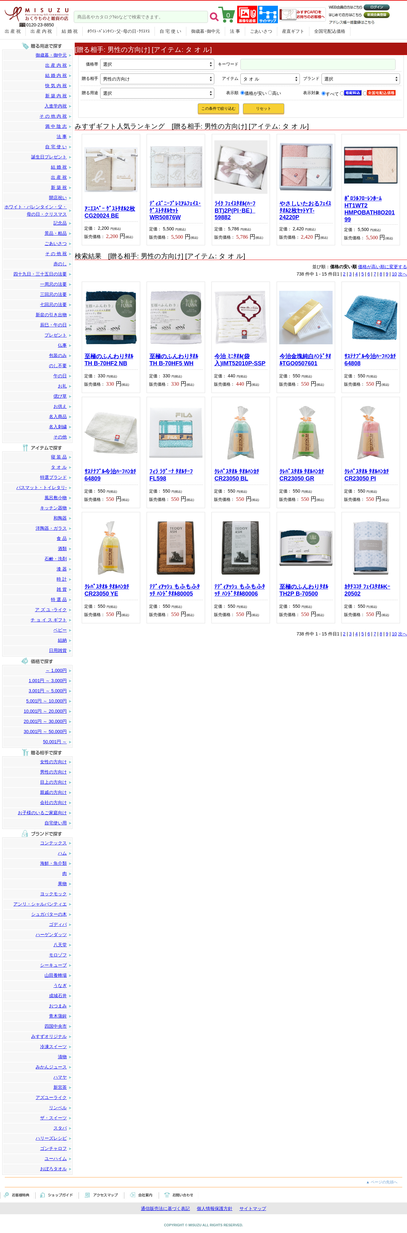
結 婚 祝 (70, 31)
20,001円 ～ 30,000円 (45, 721)
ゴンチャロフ (53, 1148)
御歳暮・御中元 (51, 55)
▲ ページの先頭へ (381, 1182)
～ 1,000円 (56, 670)
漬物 (62, 1056)
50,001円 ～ (55, 741)
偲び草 (60, 396)
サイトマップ (252, 1208)
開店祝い (58, 197)
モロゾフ (58, 954)
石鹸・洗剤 (56, 558)
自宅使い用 (56, 822)
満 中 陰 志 (56, 126)
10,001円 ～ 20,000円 (45, 711)
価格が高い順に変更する (382, 266)
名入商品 (58, 416)
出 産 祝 (13, 31)
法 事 (235, 31)
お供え (60, 406)
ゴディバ (58, 924)
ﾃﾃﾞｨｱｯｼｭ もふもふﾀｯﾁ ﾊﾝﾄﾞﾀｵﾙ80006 (239, 590)
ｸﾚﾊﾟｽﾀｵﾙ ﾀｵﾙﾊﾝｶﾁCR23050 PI (366, 475)
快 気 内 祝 (56, 85)
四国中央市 (56, 1026)
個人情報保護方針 (214, 1208)
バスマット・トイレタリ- (41, 487)
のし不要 (58, 365)
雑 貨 (62, 589)
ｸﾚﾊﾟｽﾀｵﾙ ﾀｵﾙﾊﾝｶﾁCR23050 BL (236, 475)
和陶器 (60, 518)
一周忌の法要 (53, 284)
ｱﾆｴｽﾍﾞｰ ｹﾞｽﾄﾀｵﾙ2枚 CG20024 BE (110, 212)
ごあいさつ (261, 31)
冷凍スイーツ (53, 1046)
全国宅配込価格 (329, 31)
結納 (62, 640)
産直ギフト (293, 31)
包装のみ (58, 355)
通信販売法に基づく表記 (165, 1208)
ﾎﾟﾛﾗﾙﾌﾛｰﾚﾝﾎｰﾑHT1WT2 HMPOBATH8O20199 (369, 208)
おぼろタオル (53, 1168)
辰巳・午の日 (53, 324)
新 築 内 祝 (56, 95)
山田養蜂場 (56, 975)
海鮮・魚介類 (53, 863)
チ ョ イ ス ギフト (49, 619)
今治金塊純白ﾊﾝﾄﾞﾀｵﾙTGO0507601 (305, 360)
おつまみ (58, 1005)
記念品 (60, 223)
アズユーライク (51, 1097)
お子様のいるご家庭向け (42, 812)
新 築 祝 (59, 187)
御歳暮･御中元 (205, 31)
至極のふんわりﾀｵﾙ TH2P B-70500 (303, 590)
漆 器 (62, 568)
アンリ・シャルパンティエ (40, 904)
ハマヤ (60, 1077)
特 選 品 (59, 599)
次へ (402, 274)
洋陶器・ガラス (51, 528)
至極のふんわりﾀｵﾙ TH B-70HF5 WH (173, 360)
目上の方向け (53, 782)
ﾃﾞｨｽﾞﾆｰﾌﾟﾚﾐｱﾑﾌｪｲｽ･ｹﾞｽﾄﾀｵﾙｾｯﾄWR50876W (175, 210)
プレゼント (56, 335)
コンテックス (53, 842)
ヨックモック (53, 893)
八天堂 (60, 944)
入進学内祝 (56, 106)
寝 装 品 (59, 456)
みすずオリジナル (49, 1036)
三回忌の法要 (53, 294)
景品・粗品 (56, 233)
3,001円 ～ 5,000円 (48, 690)
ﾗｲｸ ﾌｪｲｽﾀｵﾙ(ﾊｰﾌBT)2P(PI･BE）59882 (235, 210)
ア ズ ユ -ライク (51, 609)
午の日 (60, 375)
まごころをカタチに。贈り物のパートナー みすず (36, 11)
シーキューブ (53, 965)
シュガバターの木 (49, 914)
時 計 (62, 579)
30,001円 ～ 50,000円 (45, 731)
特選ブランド (53, 477)
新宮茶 (60, 1087)
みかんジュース (51, 1066)
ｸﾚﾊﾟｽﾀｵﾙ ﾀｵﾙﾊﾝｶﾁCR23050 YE (107, 590)
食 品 (62, 538)
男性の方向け (53, 771)
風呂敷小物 (56, 497)
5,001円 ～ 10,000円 (46, 701)
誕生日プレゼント (49, 156)
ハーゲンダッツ (51, 934)
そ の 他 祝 (56, 253)
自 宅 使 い (170, 31)
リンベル (58, 1107)
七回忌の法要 (53, 304)
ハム (62, 853)
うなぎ (60, 985)
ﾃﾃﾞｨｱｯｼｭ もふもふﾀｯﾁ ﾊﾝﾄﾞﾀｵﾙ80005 (174, 590)
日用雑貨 (58, 650)
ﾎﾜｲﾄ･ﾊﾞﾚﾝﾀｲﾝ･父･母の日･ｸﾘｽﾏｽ (118, 31)
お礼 (62, 386)
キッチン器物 (53, 507)
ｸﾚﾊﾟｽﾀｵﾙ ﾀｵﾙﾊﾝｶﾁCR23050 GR (301, 475)
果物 (62, 883)
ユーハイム (56, 1158)
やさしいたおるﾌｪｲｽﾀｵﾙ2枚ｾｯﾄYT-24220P (305, 210)
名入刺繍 (58, 426)
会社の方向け (53, 802)
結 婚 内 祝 (56, 75)
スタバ (60, 1128)
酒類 (62, 548)
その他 (60, 436)
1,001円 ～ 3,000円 (48, 680)
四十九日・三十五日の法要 (40, 274)
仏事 (62, 345)
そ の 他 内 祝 (53, 116)
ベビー (60, 630)
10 (394, 274)
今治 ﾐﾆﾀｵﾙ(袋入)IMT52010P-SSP (240, 360)
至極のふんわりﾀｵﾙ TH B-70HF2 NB (109, 360)
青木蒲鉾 (58, 1016)
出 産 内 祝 (41, 31)
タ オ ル (59, 467)
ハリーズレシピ (51, 1138)
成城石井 (58, 995)
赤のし (60, 263)
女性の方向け (53, 761)
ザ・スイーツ (53, 1117)
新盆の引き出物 (51, 314)
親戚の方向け (53, 792)
